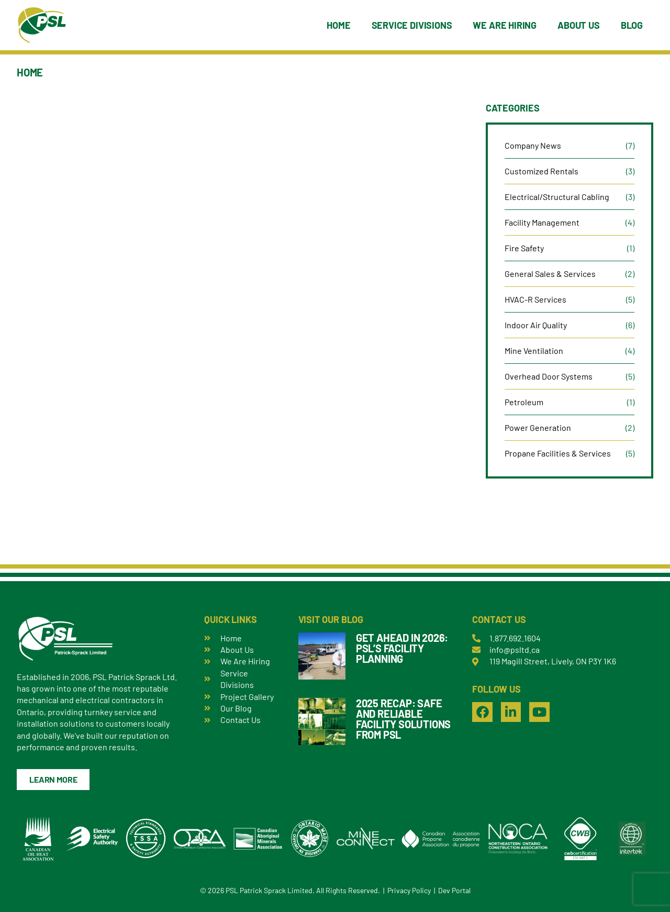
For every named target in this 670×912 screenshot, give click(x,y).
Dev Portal (454, 890)
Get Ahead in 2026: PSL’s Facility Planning (402, 648)
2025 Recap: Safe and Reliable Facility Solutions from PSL (403, 719)
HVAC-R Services (535, 299)
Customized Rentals (541, 171)
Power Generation (538, 427)
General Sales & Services (550, 274)
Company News (533, 145)
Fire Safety (524, 248)
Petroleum (524, 402)
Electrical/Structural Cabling (557, 197)
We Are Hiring (505, 25)
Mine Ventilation (534, 350)
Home (338, 25)
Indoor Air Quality (536, 325)
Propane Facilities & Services (558, 453)
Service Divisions (412, 25)
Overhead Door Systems (549, 376)
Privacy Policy (409, 890)
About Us (578, 25)
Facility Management (542, 222)
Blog (632, 25)
